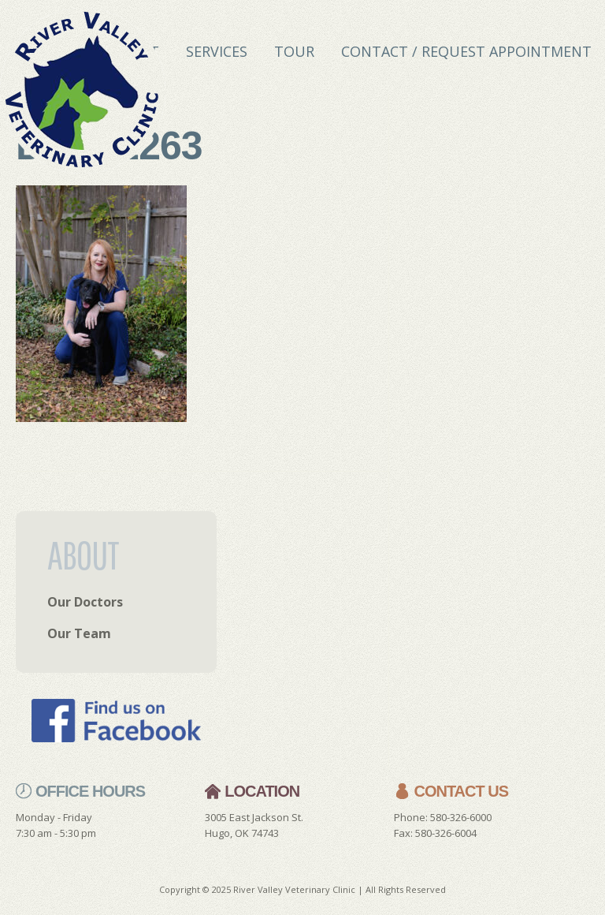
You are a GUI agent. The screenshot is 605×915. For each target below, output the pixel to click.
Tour (294, 51)
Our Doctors (85, 602)
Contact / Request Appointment (466, 51)
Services (216, 51)
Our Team (79, 633)
